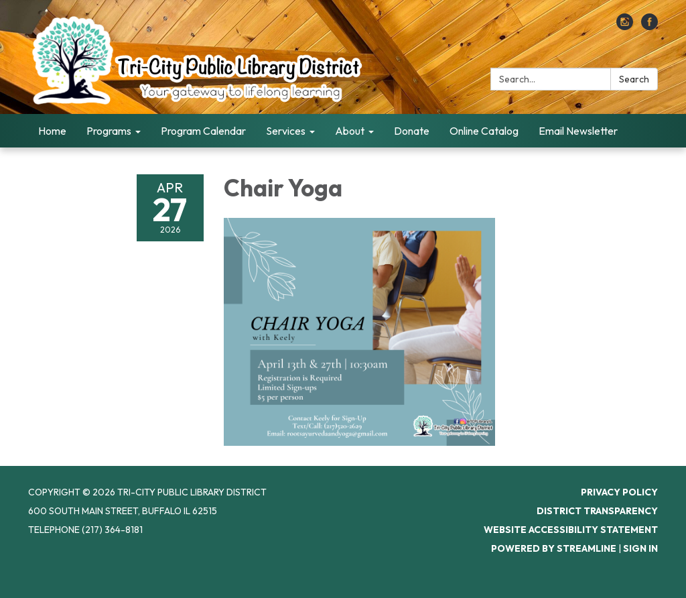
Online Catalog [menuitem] (484, 130)
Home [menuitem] (52, 130)
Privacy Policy (619, 492)
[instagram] (624, 26)
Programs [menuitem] (108, 130)
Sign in (640, 548)
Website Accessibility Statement (571, 530)
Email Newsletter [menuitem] (578, 130)
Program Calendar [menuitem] (203, 130)
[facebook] (649, 26)
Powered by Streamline (553, 548)
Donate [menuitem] (411, 130)
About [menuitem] (349, 130)
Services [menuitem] (285, 130)
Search (634, 79)
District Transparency (597, 511)
